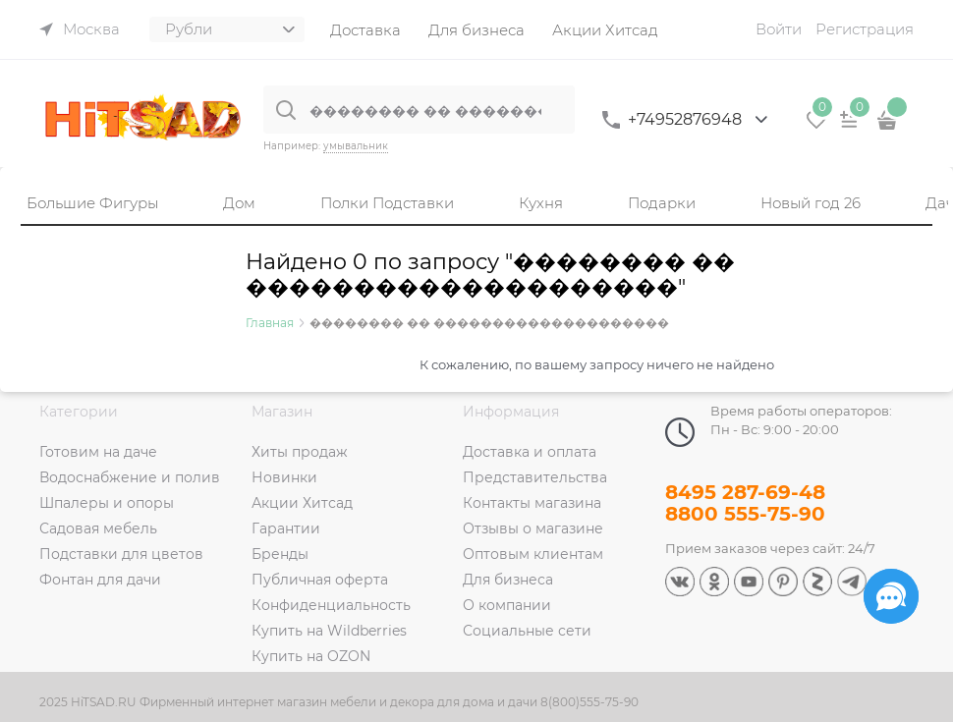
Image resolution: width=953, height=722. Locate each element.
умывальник (355, 145)
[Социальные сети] (891, 596)
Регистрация (864, 29)
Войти (779, 29)
